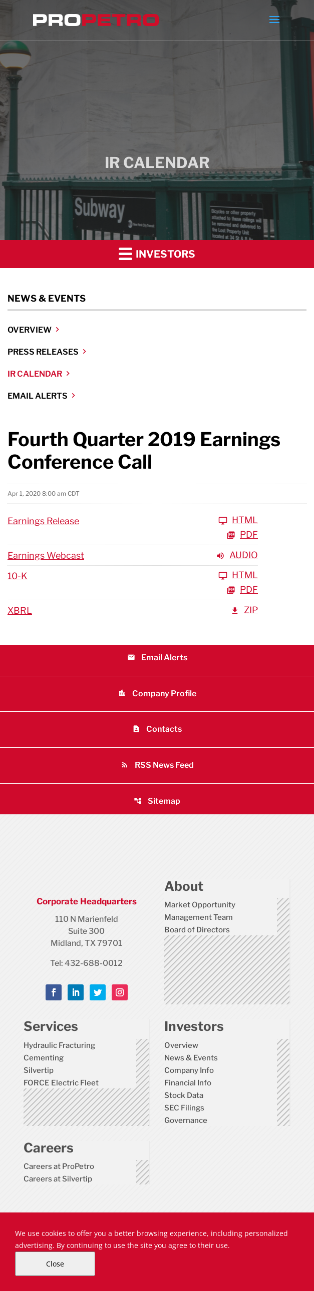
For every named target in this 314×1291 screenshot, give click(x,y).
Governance (185, 1120)
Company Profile (157, 693)
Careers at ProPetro (59, 1166)
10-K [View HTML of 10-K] (18, 576)
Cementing (44, 1057)
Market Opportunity (199, 904)
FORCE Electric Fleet (61, 1082)
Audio (237, 555)
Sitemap (157, 801)
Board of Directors (197, 929)
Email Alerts (38, 396)
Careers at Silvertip (58, 1178)
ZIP (244, 610)
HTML (238, 520)
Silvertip (39, 1070)
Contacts (157, 729)
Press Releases (43, 352)
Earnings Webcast (46, 555)
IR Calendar (35, 374)
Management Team (198, 917)
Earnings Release (43, 521)
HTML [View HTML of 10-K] (238, 575)
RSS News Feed (157, 765)
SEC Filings (184, 1107)
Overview (30, 330)
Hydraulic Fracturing (59, 1045)
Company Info (189, 1070)
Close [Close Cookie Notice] (55, 1263)
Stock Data (183, 1095)
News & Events (191, 1057)
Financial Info (187, 1082)
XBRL (20, 610)
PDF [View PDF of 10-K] (242, 590)
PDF (242, 535)
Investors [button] (157, 253)
